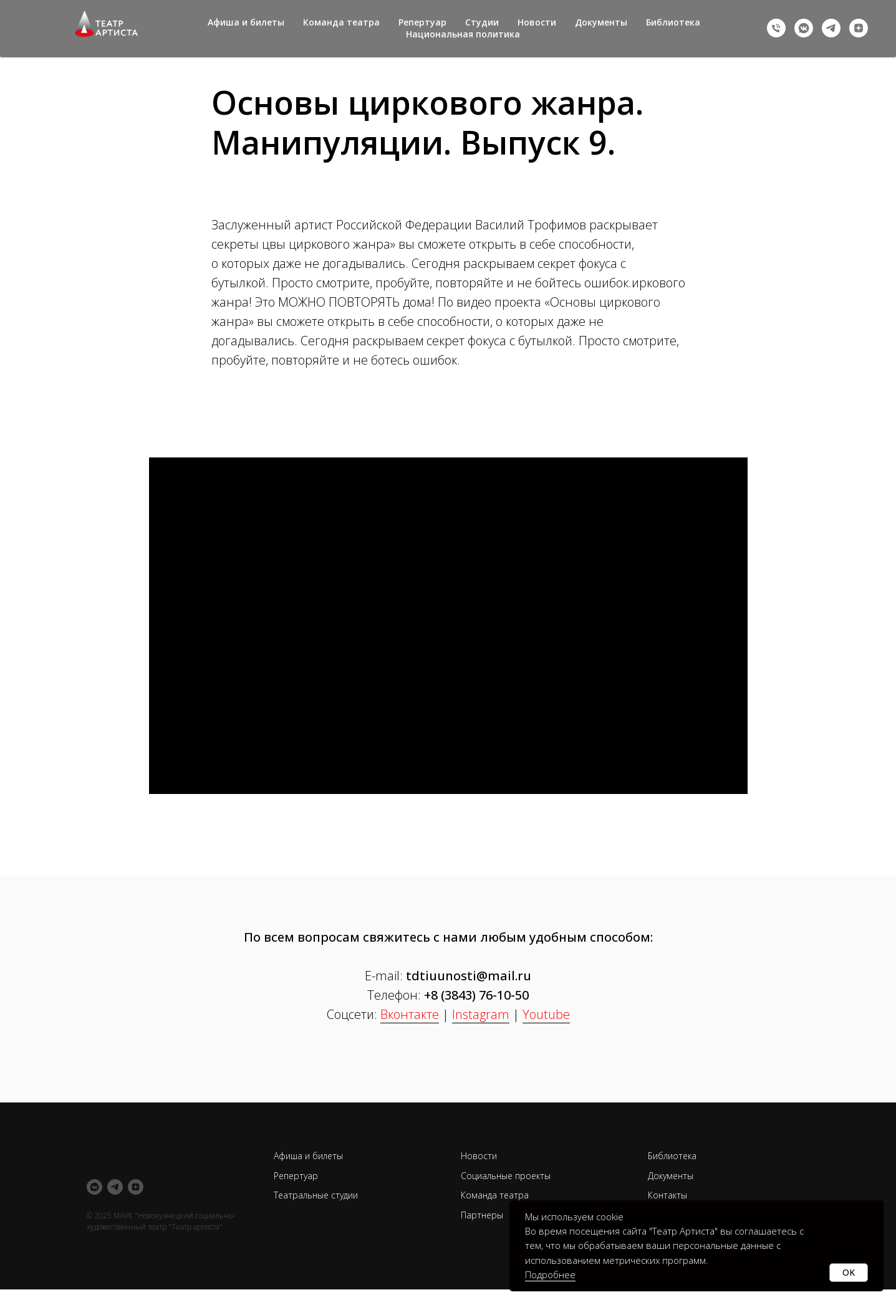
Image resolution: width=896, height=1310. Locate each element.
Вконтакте (409, 1014)
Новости (537, 22)
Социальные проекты (506, 1176)
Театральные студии (316, 1195)
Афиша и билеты (246, 22)
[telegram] (831, 28)
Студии (482, 22)
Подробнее (550, 1274)
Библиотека (673, 22)
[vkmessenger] (803, 28)
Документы (601, 22)
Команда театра (341, 22)
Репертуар (422, 22)
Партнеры (482, 1215)
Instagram (480, 1014)
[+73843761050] (776, 28)
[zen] (858, 28)
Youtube (546, 1014)
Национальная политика (463, 34)
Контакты (667, 1195)
